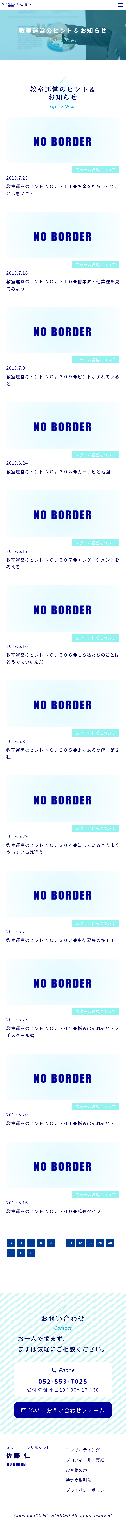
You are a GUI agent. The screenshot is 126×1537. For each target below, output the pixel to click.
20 (100, 1257)
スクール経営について (94, 170)
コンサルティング (85, 1465)
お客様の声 (78, 1486)
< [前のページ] (21, 1257)
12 (80, 1257)
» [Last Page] (31, 1266)
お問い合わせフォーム (63, 1427)
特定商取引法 (80, 1497)
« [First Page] (11, 1257)
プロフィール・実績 (87, 1475)
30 (110, 1257)
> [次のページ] (21, 1266)
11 (70, 1257)
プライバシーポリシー (90, 1507)
